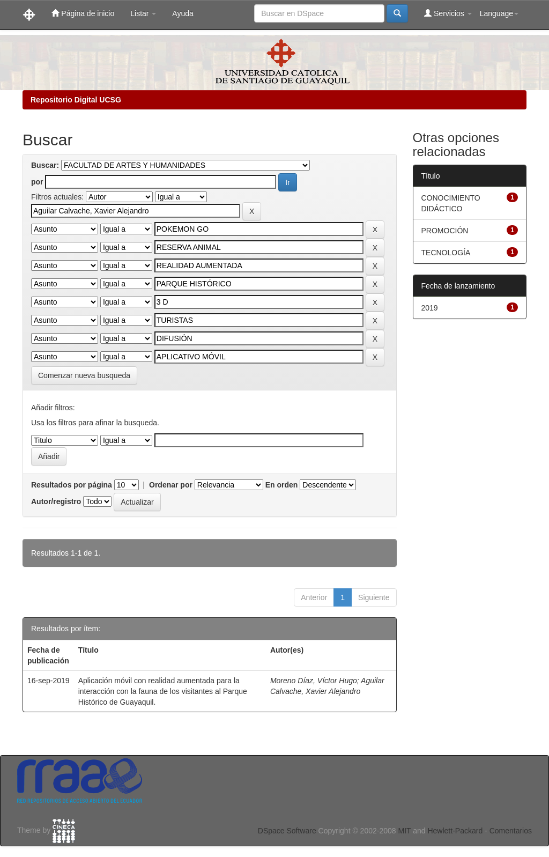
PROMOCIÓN (445, 230)
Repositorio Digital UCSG (76, 99)
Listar (143, 13)
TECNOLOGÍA (446, 252)
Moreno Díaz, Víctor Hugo (313, 680)
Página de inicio (82, 13)
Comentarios (510, 830)
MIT (404, 830)
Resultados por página (71, 485)
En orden (281, 485)
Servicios (448, 13)
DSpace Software (287, 830)
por (37, 182)
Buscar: (45, 165)
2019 (429, 308)
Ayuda (182, 13)
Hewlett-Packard (455, 830)
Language (499, 13)
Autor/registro (56, 501)
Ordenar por (170, 485)
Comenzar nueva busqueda (84, 375)
